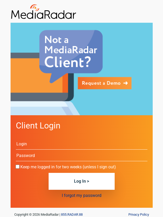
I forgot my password (81, 195)
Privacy (138, 214)
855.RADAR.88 (72, 214)
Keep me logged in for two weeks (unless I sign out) (68, 166)
